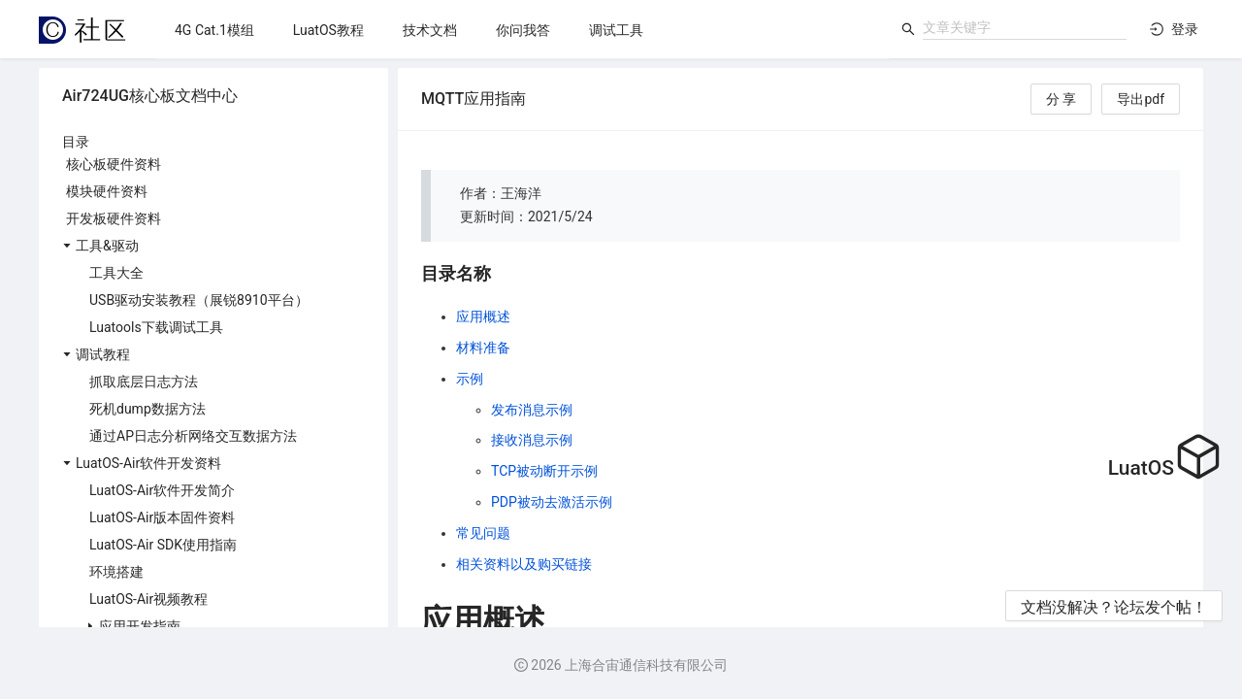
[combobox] (1025, 27)
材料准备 (483, 347)
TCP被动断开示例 (544, 471)
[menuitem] (214, 30)
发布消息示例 (531, 409)
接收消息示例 (531, 440)
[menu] (522, 29)
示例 (469, 378)
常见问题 (483, 533)
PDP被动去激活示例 (551, 502)
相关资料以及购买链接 (524, 564)
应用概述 (483, 316)
